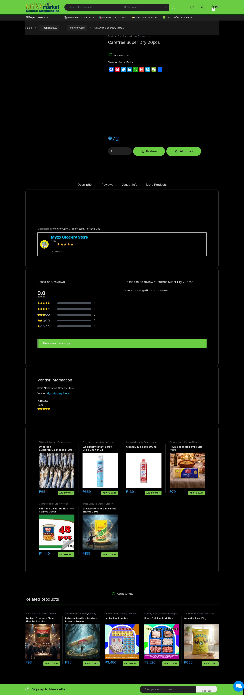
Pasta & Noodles (192, 442)
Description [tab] (85, 184)
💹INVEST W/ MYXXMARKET (177, 17)
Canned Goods (46, 503)
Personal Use (144, 36)
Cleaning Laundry (91, 442)
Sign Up (206, 690)
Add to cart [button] (66, 493)
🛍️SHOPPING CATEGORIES (112, 17)
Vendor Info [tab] (129, 184)
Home (28, 27)
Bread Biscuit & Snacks (94, 503)
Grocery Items (130, 36)
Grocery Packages (128, 613)
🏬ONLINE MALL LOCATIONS (79, 17)
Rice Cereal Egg (206, 613)
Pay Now (151, 151)
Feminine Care (77, 27)
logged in (144, 290)
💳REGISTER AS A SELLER (144, 17)
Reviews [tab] (107, 184)
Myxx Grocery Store (58, 393)
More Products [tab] (156, 184)
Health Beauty (49, 27)
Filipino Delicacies (48, 442)
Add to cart (186, 151)
